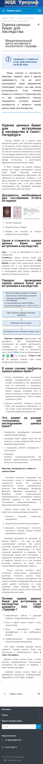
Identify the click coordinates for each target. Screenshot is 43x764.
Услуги (5, 715)
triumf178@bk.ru (14, 352)
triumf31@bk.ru (11, 747)
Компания (6, 709)
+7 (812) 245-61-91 (13, 740)
